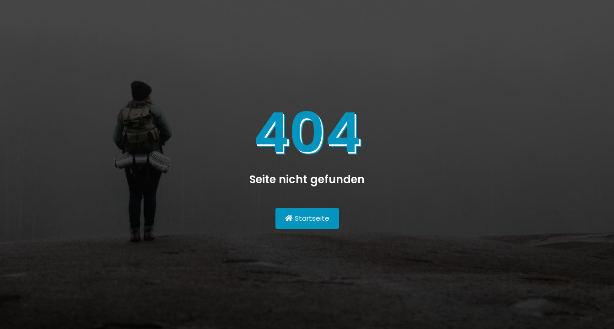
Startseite (307, 218)
